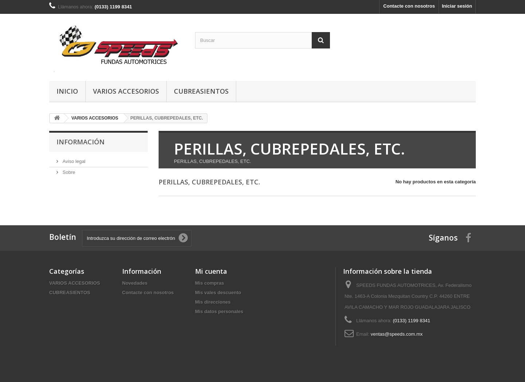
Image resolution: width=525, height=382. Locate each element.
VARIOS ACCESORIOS (126, 91)
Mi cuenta (211, 271)
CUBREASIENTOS (201, 91)
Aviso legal (73, 161)
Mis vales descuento (218, 292)
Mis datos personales (219, 311)
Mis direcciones (213, 302)
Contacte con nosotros (409, 6)
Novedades (134, 283)
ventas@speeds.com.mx (397, 334)
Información (81, 141)
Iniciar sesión (457, 6)
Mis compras (209, 283)
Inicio (67, 91)
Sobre (68, 172)
